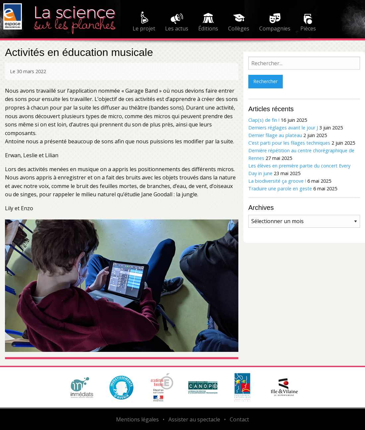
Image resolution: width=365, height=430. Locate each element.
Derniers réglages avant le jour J (283, 127)
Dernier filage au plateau (275, 135)
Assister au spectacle (194, 419)
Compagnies (274, 28)
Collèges (238, 28)
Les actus (176, 28)
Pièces (308, 28)
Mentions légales (137, 419)
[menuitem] (144, 22)
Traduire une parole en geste (280, 188)
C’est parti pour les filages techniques (289, 143)
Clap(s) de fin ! (263, 120)
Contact (239, 419)
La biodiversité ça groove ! (277, 181)
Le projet (144, 28)
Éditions (208, 28)
